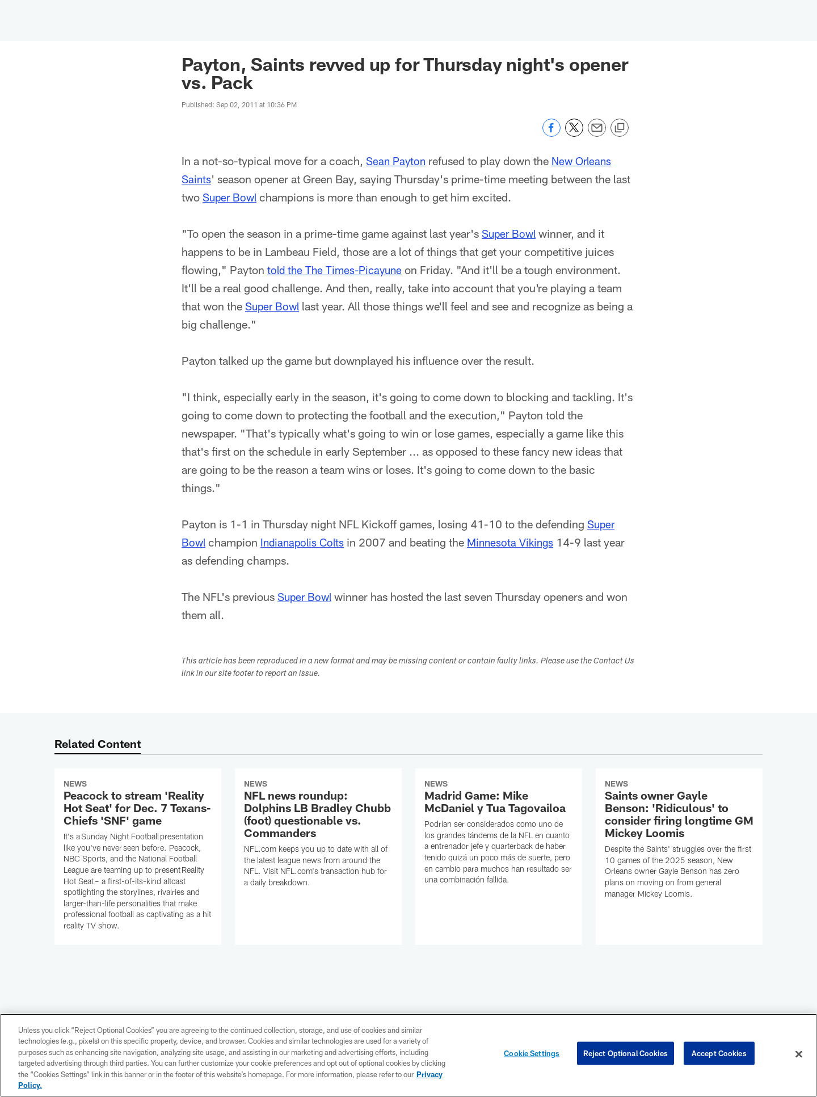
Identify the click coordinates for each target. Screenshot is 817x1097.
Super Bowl (231, 197)
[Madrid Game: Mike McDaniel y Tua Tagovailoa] (498, 833)
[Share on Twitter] (574, 133)
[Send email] (597, 133)
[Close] (798, 1054)
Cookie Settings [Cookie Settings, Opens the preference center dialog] (531, 1053)
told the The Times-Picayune (337, 269)
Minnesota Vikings (517, 542)
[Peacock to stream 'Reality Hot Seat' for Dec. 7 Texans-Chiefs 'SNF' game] (137, 856)
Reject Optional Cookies (625, 1053)
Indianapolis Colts (305, 542)
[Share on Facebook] (551, 133)
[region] (408, 1055)
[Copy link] (619, 128)
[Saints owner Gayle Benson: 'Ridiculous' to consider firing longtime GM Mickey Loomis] (679, 840)
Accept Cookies (719, 1053)
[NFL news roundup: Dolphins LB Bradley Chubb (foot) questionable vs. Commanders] (318, 835)
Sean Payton (397, 160)
